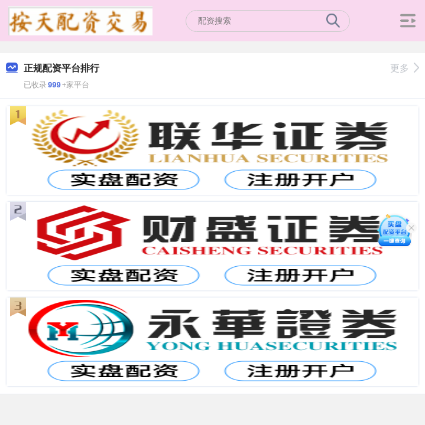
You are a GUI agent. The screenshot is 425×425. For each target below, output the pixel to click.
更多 (404, 68)
